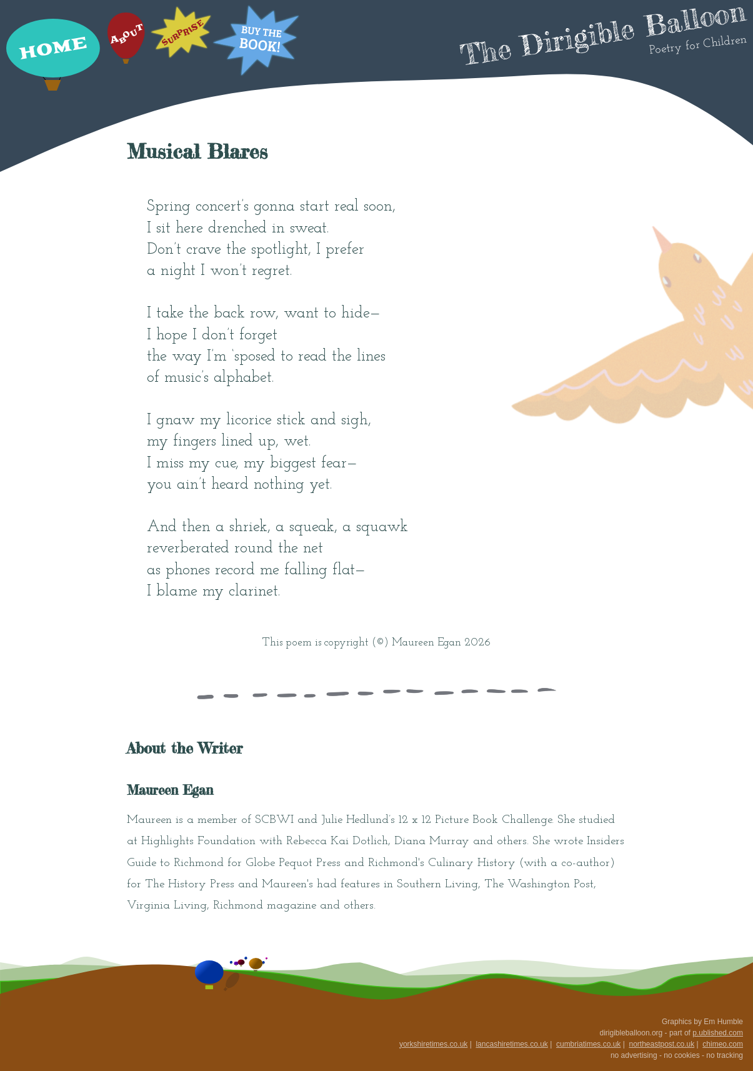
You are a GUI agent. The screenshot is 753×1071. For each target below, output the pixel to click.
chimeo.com (722, 1044)
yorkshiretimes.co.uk (433, 1044)
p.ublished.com (717, 1033)
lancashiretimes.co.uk (511, 1044)
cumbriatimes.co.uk (588, 1044)
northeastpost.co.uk (661, 1044)
